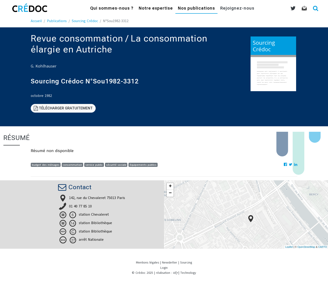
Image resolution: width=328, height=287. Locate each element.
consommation (72, 165)
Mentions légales (147, 262)
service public (94, 165)
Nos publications (196, 8)
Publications (57, 20)
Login (164, 268)
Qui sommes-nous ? (111, 8)
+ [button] (170, 186)
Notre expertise (156, 8)
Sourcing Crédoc (85, 20)
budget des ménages (45, 165)
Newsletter (169, 262)
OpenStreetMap (306, 247)
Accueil (36, 20)
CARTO (322, 247)
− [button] (170, 193)
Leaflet (289, 247)
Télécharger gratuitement (63, 108)
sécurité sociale (116, 165)
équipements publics (143, 165)
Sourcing (186, 262)
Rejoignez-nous (237, 8)
